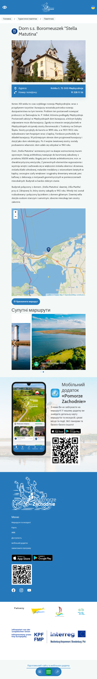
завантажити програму (21, 548)
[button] (17, 61)
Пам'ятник (49, 19)
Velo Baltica (27, 363)
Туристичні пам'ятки (27, 19)
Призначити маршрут (26, 301)
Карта (14, 527)
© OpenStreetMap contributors (74, 295)
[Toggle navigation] (48, 671)
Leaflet (49, 295)
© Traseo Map (58, 295)
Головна (7, 19)
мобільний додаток (20, 543)
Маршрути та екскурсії (21, 522)
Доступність (17, 538)
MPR (13, 533)
